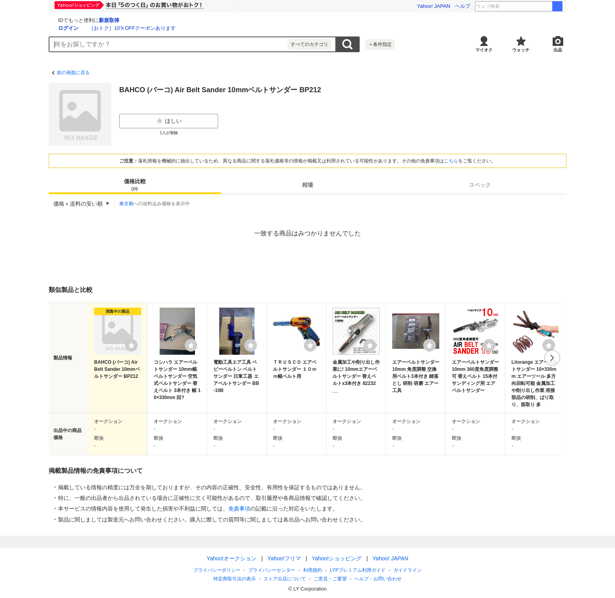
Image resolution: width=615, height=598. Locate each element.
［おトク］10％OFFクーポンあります (225, 28)
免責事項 (239, 508)
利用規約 (312, 570)
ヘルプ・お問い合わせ (378, 579)
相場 (307, 185)
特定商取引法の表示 (234, 579)
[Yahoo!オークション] (98, 19)
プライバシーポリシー (216, 570)
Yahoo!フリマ (284, 558)
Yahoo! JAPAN (433, 6)
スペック (480, 185)
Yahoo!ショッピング (337, 558)
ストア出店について (285, 579)
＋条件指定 (380, 44)
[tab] (135, 185)
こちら (451, 161)
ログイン (161, 28)
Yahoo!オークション (232, 558)
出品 (557, 49)
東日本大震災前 (530, 6)
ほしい (169, 121)
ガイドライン (407, 570)
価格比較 (135, 185)
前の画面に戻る (73, 72)
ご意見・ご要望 (330, 579)
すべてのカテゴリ (309, 44)
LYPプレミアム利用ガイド (358, 570)
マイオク (484, 49)
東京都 (126, 203)
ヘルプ (462, 6)
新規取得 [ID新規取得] (202, 20)
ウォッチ (520, 49)
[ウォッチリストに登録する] (131, 345)
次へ (552, 358)
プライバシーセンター (271, 570)
